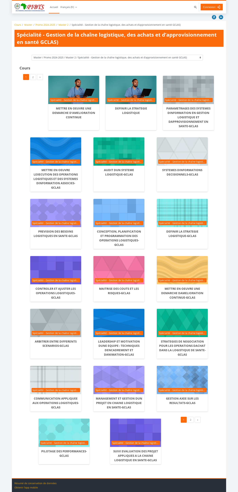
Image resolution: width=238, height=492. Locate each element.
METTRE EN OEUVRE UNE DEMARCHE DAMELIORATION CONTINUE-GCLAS (182, 293)
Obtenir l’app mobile (26, 487)
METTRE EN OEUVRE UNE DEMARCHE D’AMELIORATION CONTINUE (73, 112)
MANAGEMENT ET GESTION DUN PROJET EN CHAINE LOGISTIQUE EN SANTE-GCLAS (119, 402)
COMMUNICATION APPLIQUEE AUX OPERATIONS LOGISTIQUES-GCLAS (55, 402)
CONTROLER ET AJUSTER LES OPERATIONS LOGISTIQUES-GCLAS (56, 293)
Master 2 (63, 24)
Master (28, 24)
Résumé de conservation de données (35, 483)
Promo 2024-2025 (45, 24)
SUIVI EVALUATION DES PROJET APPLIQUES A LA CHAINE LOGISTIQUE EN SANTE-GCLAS (135, 455)
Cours (17, 24)
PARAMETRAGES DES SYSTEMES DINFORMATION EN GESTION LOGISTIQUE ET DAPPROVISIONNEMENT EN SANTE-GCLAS (188, 117)
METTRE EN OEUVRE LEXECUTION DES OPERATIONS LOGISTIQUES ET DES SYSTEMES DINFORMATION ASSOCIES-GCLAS (55, 179)
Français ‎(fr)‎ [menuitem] (67, 7)
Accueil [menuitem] (54, 7)
